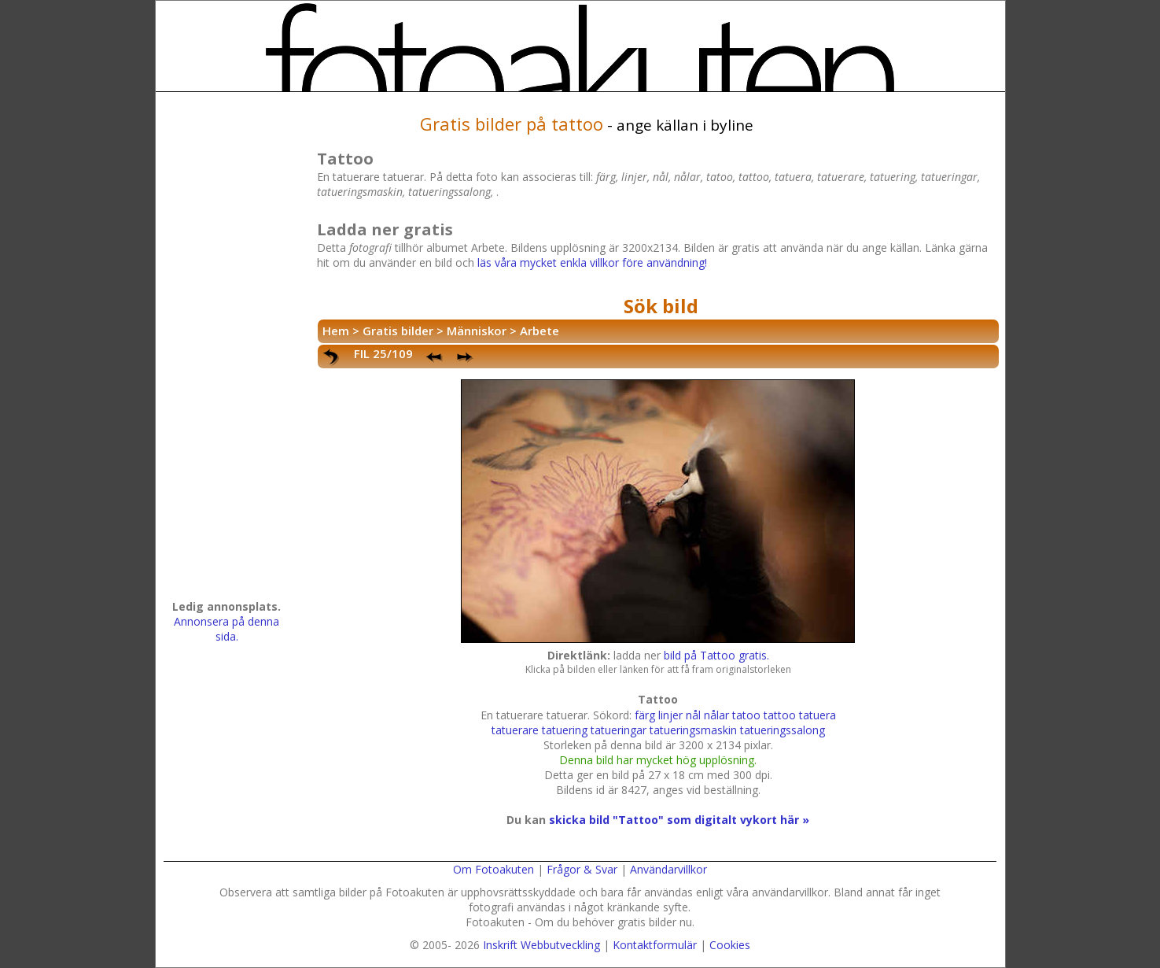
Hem (335, 330)
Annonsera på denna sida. (226, 629)
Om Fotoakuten (493, 869)
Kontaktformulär (655, 944)
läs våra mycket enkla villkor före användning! (592, 262)
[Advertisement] (226, 351)
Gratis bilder (398, 330)
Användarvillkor (668, 869)
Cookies (729, 944)
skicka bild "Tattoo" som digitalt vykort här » (679, 819)
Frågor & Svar (582, 869)
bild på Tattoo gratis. (716, 655)
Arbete (539, 330)
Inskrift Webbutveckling (541, 944)
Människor (476, 330)
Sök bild (661, 306)
